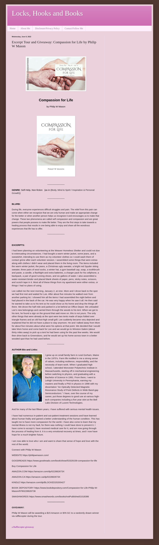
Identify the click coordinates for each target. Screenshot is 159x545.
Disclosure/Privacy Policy (47, 28)
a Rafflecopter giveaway (23, 527)
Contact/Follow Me (74, 28)
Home (12, 28)
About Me (25, 28)
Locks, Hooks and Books (47, 13)
